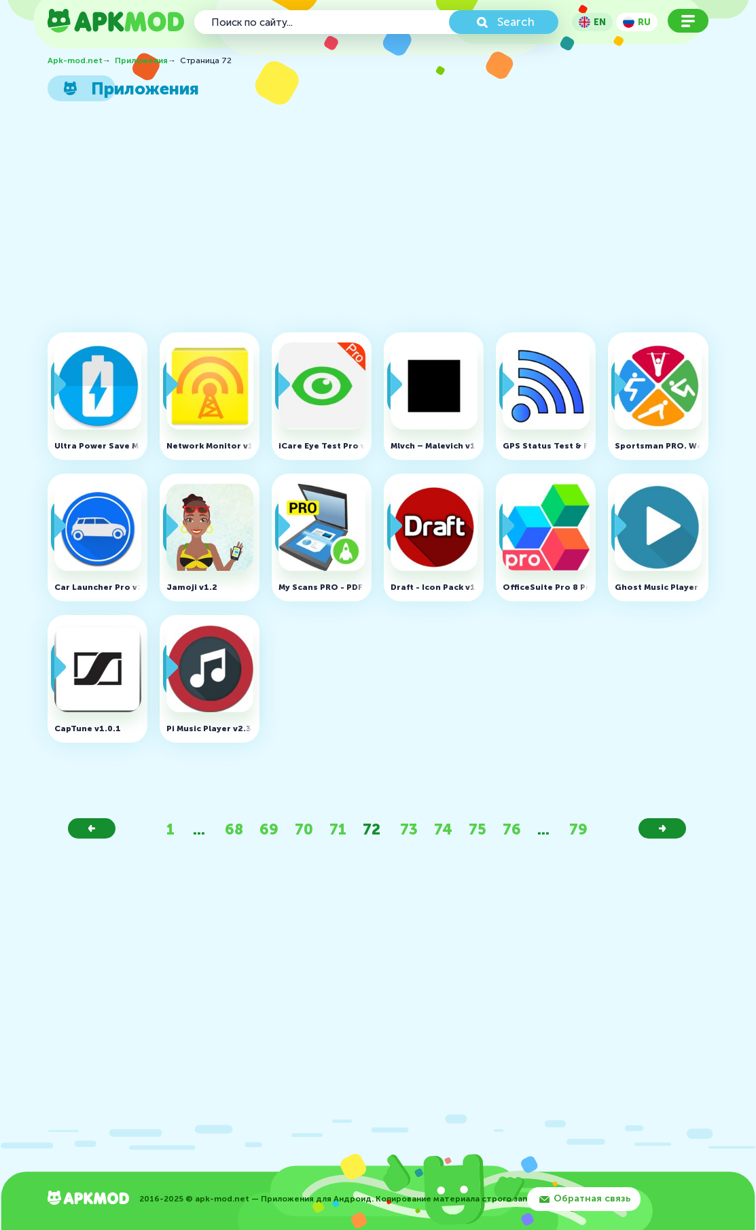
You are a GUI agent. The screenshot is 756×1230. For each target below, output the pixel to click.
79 (578, 829)
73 (409, 829)
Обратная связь (592, 1198)
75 (477, 829)
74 (443, 829)
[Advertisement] (371, 221)
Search (516, 22)
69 (268, 829)
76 (512, 829)
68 (234, 829)
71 (337, 829)
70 (304, 829)
